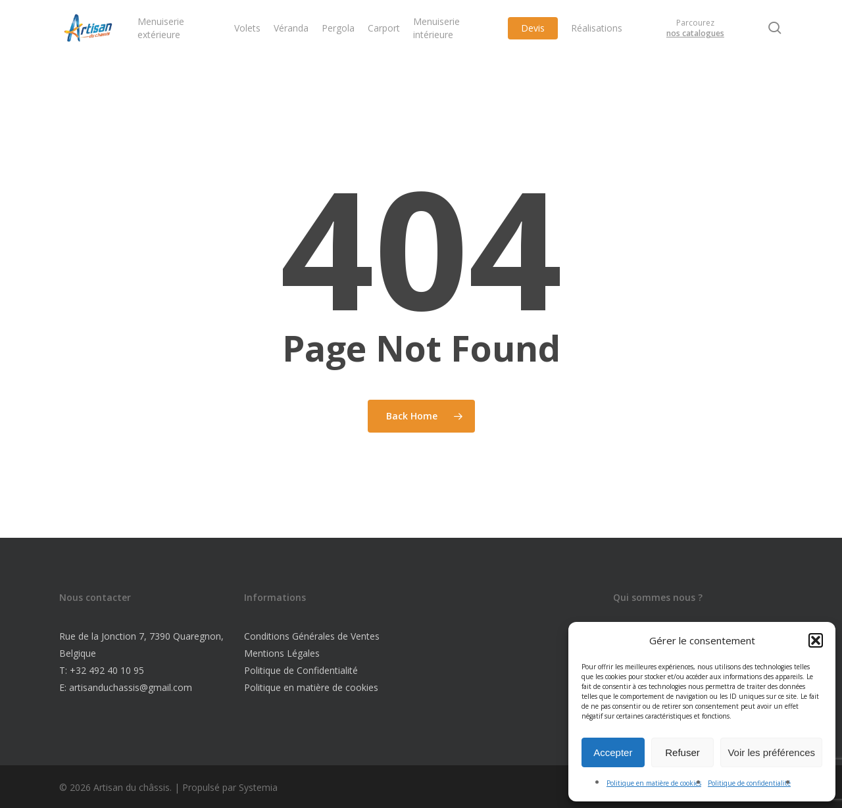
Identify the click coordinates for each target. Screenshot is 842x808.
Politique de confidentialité (749, 783)
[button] (815, 640)
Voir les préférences (771, 752)
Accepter (612, 752)
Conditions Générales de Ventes (312, 636)
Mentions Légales (282, 653)
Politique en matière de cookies (654, 783)
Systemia (258, 787)
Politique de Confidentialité (301, 670)
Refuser (682, 752)
